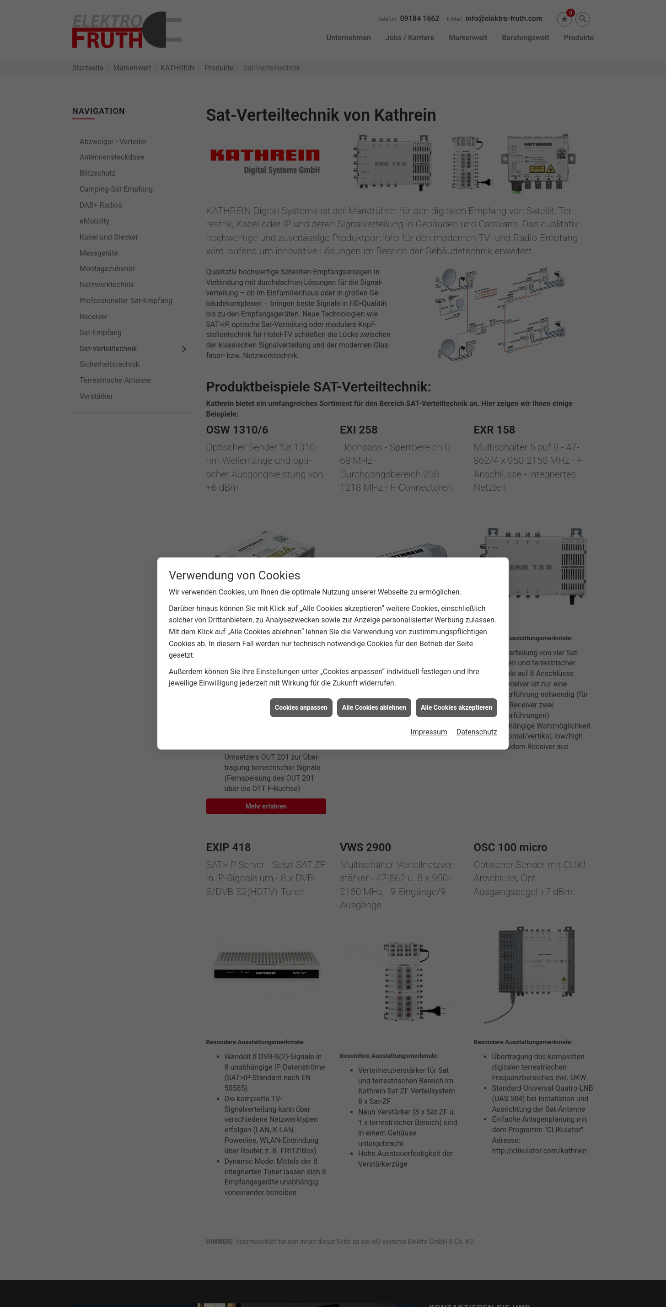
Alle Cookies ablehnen (374, 680)
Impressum (428, 705)
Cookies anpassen (301, 680)
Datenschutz (477, 705)
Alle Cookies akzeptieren (456, 680)
